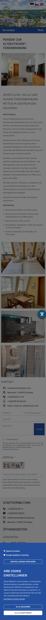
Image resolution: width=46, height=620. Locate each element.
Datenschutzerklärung (14, 601)
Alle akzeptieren (23, 615)
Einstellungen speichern (23, 564)
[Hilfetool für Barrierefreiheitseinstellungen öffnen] (42, 314)
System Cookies (13, 553)
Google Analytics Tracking (17, 557)
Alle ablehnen (23, 609)
